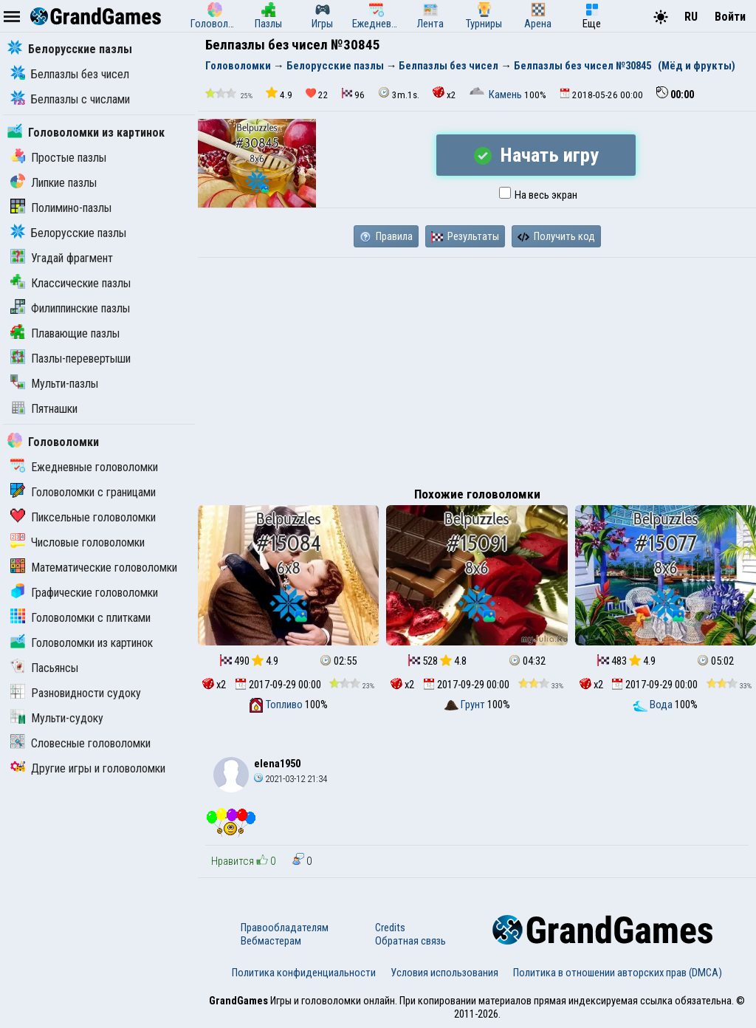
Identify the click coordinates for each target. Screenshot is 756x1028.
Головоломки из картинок (86, 133)
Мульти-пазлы (54, 384)
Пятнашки (44, 409)
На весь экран (538, 195)
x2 (444, 93)
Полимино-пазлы (60, 208)
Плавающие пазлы (65, 333)
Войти (730, 17)
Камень (497, 94)
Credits (390, 927)
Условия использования (444, 972)
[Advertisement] (477, 368)
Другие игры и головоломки (87, 768)
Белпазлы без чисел (69, 74)
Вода (654, 704)
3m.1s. (398, 93)
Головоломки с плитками (80, 618)
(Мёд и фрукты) (696, 65)
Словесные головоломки (80, 743)
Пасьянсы (44, 668)
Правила (386, 236)
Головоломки (53, 442)
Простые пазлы (58, 158)
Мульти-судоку (56, 718)
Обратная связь (410, 941)
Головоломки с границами (83, 492)
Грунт (465, 704)
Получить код (556, 236)
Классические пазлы (70, 283)
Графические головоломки (84, 593)
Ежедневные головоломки (84, 467)
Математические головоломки (93, 568)
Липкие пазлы (53, 183)
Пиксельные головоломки (83, 517)
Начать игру (536, 155)
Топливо (277, 704)
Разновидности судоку (75, 693)
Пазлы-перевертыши (70, 359)
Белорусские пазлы (69, 49)
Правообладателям (285, 927)
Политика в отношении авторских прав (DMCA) (617, 972)
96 (353, 94)
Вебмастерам (271, 941)
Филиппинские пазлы (70, 308)
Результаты (465, 236)
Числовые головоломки (77, 542)
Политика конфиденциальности (304, 972)
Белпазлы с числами (70, 99)
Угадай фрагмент (61, 258)
